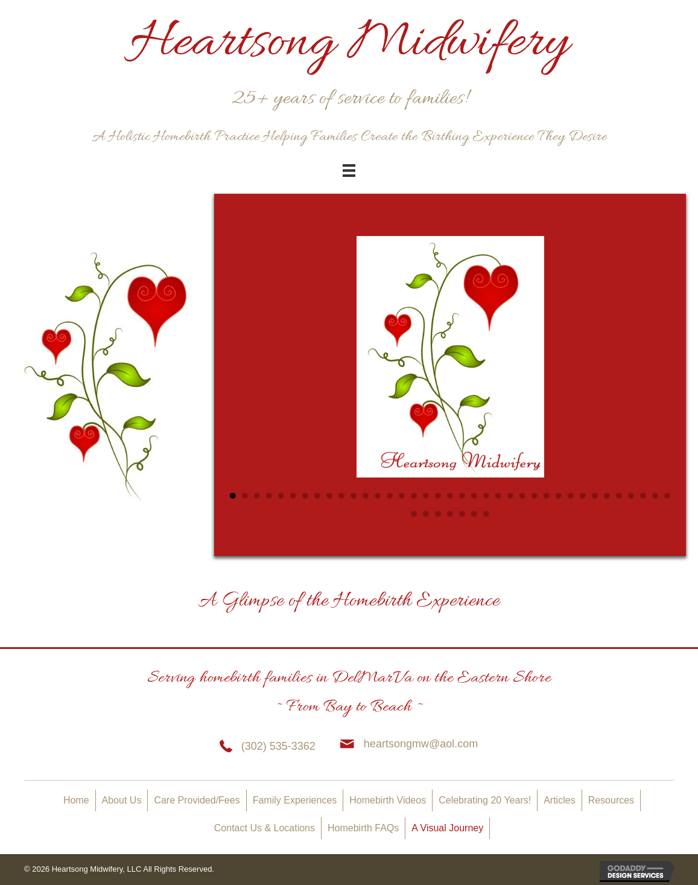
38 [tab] (414, 514)
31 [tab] (595, 496)
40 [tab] (438, 514)
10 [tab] (341, 496)
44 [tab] (486, 514)
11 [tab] (353, 496)
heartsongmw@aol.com (421, 744)
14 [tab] (390, 496)
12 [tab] (366, 496)
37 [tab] (667, 496)
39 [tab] (426, 514)
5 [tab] (281, 496)
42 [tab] (462, 514)
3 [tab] (257, 496)
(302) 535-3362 (278, 746)
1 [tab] (233, 496)
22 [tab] (486, 496)
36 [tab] (655, 496)
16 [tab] (414, 496)
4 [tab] (269, 496)
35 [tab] (643, 496)
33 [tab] (619, 496)
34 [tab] (631, 496)
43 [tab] (474, 514)
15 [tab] (402, 496)
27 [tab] (547, 496)
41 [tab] (450, 514)
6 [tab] (293, 496)
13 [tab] (378, 496)
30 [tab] (583, 496)
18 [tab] (438, 496)
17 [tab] (426, 496)
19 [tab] (450, 496)
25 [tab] (522, 496)
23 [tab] (498, 496)
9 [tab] (329, 496)
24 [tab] (510, 496)
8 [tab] (317, 496)
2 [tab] (245, 496)
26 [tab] (534, 496)
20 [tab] (462, 496)
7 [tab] (305, 496)
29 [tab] (571, 496)
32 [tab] (607, 496)
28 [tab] (559, 496)
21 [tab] (474, 496)
